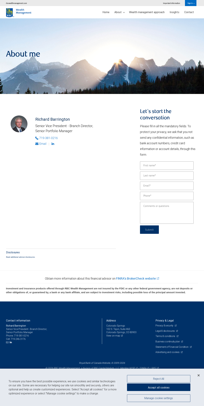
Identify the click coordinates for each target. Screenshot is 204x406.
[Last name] (167, 176)
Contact (189, 12)
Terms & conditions (165, 336)
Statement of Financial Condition (172, 346)
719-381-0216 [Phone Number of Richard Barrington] (46, 138)
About (119, 12)
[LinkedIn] (11, 342)
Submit (149, 229)
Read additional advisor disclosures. (20, 257)
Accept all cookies (158, 387)
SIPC (153, 367)
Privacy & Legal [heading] (164, 320)
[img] (102, 56)
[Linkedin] (53, 144)
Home (105, 12)
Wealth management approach (147, 12)
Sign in (190, 3)
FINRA (143, 367)
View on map (113, 335)
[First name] (167, 165)
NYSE (132, 367)
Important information (171, 3)
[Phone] (167, 196)
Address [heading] (111, 320)
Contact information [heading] (18, 320)
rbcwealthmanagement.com (16, 3)
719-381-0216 (21, 335)
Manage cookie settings (158, 398)
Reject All (158, 378)
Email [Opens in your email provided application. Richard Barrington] (40, 144)
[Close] (198, 375)
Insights (174, 12)
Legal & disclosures (165, 330)
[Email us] (7, 342)
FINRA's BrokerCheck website (136, 278)
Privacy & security (164, 325)
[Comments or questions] (167, 213)
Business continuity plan (167, 341)
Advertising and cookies (167, 352)
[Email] (167, 186)
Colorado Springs (115, 325)
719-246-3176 (18, 339)
